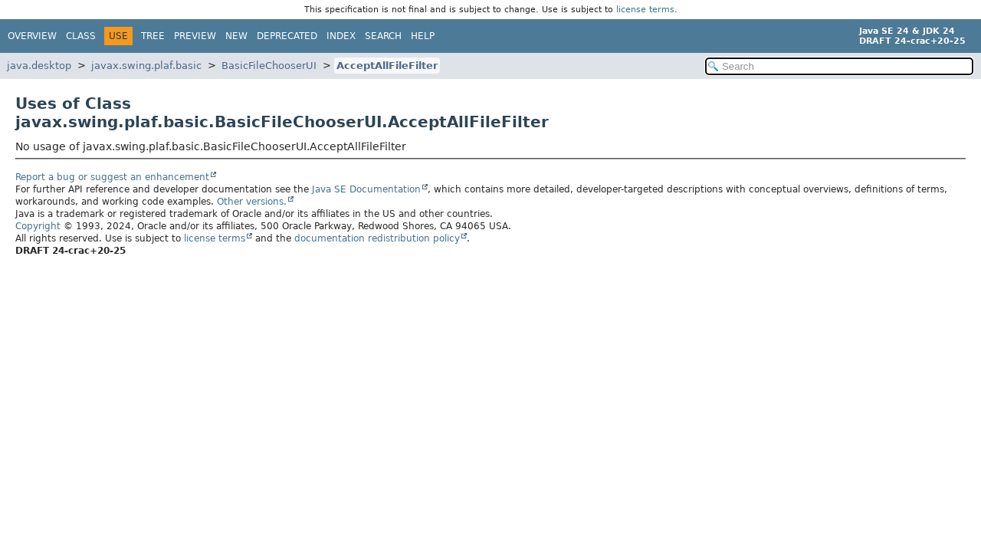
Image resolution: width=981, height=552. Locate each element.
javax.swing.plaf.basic (146, 65)
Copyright (38, 226)
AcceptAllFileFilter (387, 65)
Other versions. (252, 201)
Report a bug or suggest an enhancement (112, 177)
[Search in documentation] (839, 66)
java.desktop (39, 65)
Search (383, 36)
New (236, 36)
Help (423, 36)
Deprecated (287, 36)
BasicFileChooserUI (269, 65)
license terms (645, 10)
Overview (32, 36)
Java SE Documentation (366, 189)
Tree (153, 36)
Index (341, 36)
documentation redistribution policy (377, 238)
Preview (195, 36)
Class (81, 36)
